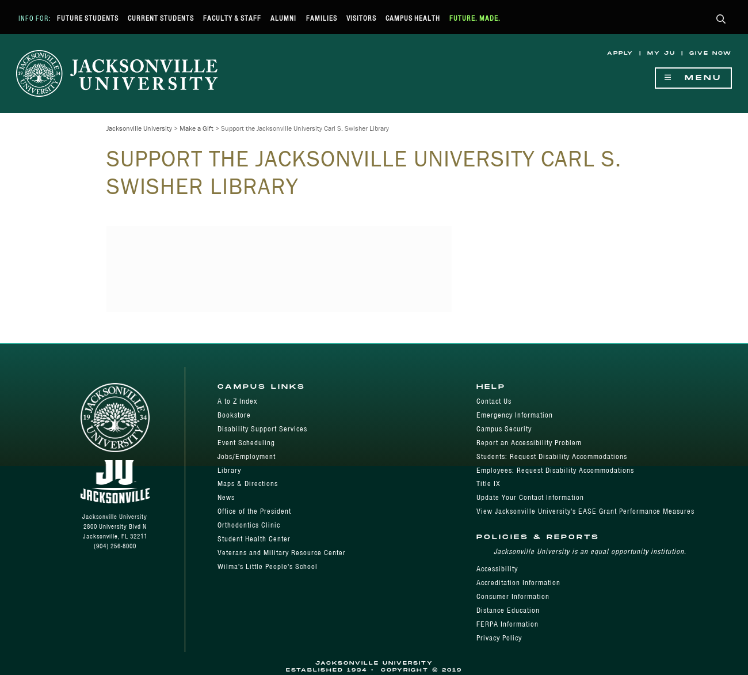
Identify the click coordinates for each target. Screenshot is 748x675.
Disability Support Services (262, 429)
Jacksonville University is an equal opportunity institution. (590, 551)
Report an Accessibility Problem (529, 443)
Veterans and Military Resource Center (281, 553)
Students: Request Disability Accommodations (551, 456)
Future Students (88, 18)
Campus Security (504, 429)
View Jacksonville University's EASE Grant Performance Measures (585, 511)
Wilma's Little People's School (267, 566)
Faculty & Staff (232, 18)
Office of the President (254, 511)
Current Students (161, 18)
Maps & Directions (247, 483)
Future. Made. (475, 18)
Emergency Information (514, 415)
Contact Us (494, 401)
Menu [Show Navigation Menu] (693, 78)
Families (321, 18)
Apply (620, 53)
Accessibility (497, 569)
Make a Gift (196, 128)
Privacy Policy (499, 638)
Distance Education (508, 610)
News (226, 497)
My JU (661, 53)
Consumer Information (512, 596)
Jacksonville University (139, 128)
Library (229, 470)
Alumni (283, 18)
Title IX (488, 483)
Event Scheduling (246, 443)
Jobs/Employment (246, 456)
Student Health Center (254, 539)
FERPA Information (507, 624)
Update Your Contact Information (530, 497)
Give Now (710, 53)
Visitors (361, 18)
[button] (721, 20)
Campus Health (413, 18)
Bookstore (234, 415)
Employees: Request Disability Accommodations (555, 470)
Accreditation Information (518, 582)
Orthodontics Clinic (248, 525)
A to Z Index (237, 401)
